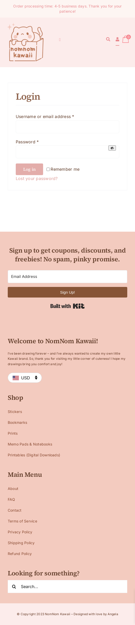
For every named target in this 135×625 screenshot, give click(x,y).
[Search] (108, 40)
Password (27, 141)
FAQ (11, 499)
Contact (15, 510)
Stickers (15, 411)
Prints (13, 433)
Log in (29, 169)
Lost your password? (37, 178)
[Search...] (67, 586)
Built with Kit (67, 306)
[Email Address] (67, 276)
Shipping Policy (21, 543)
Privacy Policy (20, 532)
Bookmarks (17, 422)
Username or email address (45, 116)
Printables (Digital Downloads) (34, 455)
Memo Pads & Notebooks (30, 444)
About (13, 488)
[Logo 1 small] (25, 23)
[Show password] (112, 148)
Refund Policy (20, 553)
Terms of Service (22, 521)
